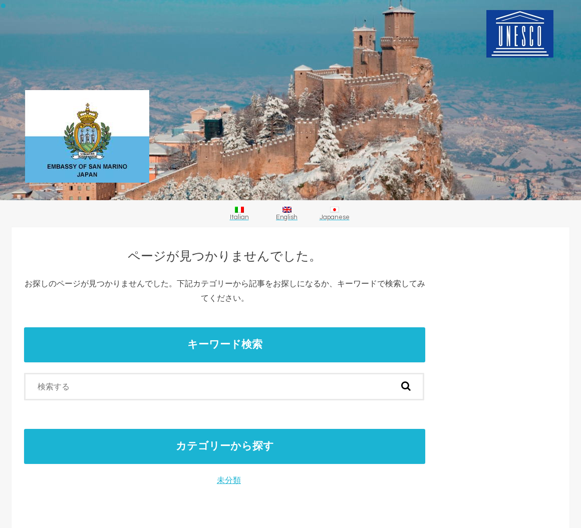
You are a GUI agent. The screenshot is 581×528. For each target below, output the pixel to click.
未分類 (229, 480)
